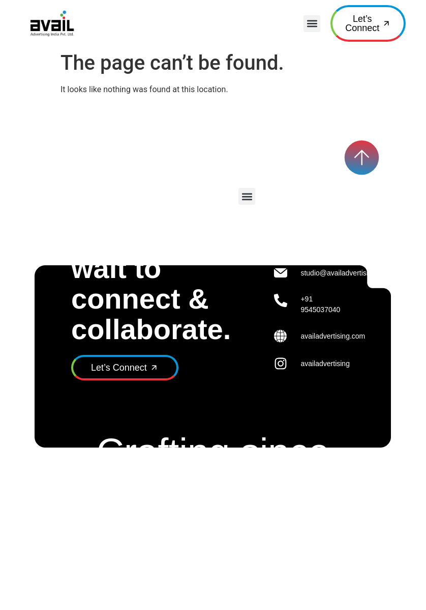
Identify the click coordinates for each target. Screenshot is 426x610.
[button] (311, 23)
